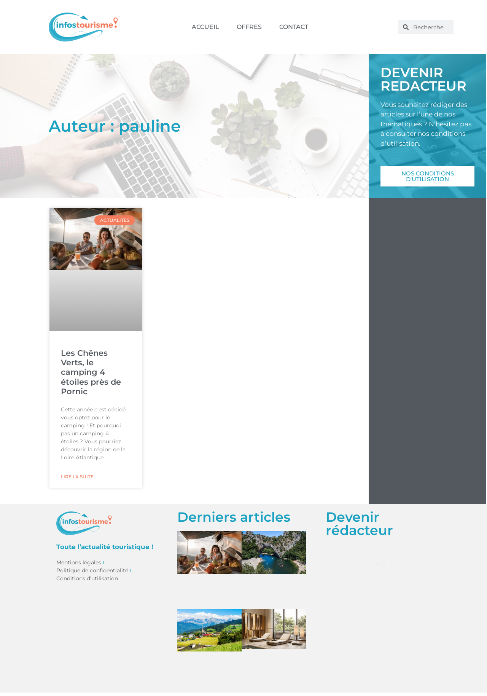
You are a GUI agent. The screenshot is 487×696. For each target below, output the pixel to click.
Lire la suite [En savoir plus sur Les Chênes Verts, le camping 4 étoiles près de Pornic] (77, 476)
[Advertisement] (427, 341)
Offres (249, 26)
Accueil (205, 26)
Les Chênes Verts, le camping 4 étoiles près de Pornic (91, 372)
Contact (293, 26)
